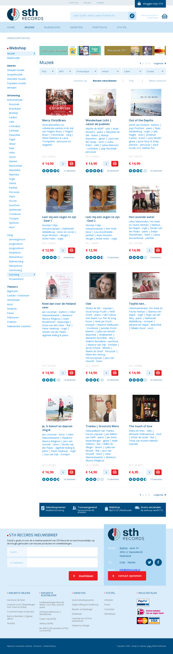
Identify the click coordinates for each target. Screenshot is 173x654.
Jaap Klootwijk (108, 148)
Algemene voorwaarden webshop (19, 646)
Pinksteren (13, 317)
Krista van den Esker (53, 325)
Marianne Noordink (96, 338)
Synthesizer (15, 209)
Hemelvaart (13, 299)
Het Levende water (142, 217)
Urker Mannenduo (139, 221)
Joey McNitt (154, 138)
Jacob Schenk (93, 347)
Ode (88, 304)
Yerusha (11, 623)
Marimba (14, 174)
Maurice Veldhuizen (107, 324)
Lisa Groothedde (103, 232)
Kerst (10, 304)
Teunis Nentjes (140, 224)
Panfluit (13, 187)
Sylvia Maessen (110, 145)
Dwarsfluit (14, 135)
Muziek (11, 53)
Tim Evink (154, 221)
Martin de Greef (94, 351)
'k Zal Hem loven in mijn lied (20, 612)
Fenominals (57, 134)
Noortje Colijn (50, 225)
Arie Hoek (111, 228)
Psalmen (12, 321)
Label (127, 71)
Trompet (14, 218)
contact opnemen (130, 576)
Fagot (12, 139)
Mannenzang (16, 261)
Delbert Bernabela (96, 341)
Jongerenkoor (16, 248)
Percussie (14, 192)
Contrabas (14, 126)
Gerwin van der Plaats (54, 331)
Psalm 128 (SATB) (48, 619)
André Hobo (48, 238)
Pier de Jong (109, 318)
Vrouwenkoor (16, 279)
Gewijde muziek (15, 70)
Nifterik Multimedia (156, 646)
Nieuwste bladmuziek (48, 594)
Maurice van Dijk (97, 344)
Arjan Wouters (50, 235)
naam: (13, 551)
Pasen (10, 313)
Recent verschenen (104, 80)
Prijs (44, 71)
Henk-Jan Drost (103, 321)
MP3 (61, 71)
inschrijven (86, 576)
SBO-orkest (109, 314)
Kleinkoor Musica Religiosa (57, 317)
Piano (12, 196)
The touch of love (140, 426)
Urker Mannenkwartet (58, 313)
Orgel (12, 178)
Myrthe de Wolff (94, 128)
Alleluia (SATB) (46, 623)
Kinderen (12, 308)
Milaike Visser (138, 328)
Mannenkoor (16, 257)
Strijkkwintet (105, 334)
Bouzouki (14, 104)
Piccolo (13, 200)
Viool (11, 227)
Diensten (79, 593)
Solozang (14, 274)
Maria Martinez (50, 138)
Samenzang (15, 270)
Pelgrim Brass (54, 131)
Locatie (150, 71)
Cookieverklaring (49, 646)
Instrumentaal (14, 99)
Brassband (15, 108)
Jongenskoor (16, 243)
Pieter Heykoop (50, 328)
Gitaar (12, 143)
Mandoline (14, 170)
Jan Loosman (49, 311)
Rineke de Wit (93, 308)
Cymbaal (13, 130)
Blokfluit (13, 113)
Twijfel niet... (137, 304)
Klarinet (13, 161)
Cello (11, 121)
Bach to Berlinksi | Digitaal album (19, 617)
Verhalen (12, 87)
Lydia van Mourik (105, 331)
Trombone (15, 214)
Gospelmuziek (14, 74)
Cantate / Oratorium (18, 295)
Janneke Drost (108, 328)
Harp (11, 148)
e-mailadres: (17, 562)
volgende (158, 63)
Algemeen (12, 291)
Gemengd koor (17, 239)
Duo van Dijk (51, 454)
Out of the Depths (141, 120)
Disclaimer (38, 646)
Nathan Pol (148, 148)
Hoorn (12, 157)
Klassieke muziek (16, 78)
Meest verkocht (157, 80)
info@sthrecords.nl (130, 569)
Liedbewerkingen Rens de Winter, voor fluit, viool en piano (52, 605)
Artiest (105, 71)
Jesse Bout (144, 141)
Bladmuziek (13, 57)
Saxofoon (14, 205)
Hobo (12, 152)
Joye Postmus (136, 128)
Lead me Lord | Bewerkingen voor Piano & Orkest (21, 605)
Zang (10, 235)
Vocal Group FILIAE (96, 311)
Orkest (12, 183)
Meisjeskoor (15, 265)
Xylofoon (14, 222)
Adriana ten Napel (139, 324)
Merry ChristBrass (54, 120)
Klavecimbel (15, 165)
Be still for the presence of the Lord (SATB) (54, 629)
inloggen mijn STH (153, 3)
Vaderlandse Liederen (19, 326)
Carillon (13, 117)
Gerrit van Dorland (139, 124)
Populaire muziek (16, 83)
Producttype (83, 71)
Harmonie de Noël (16, 600)
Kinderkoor (15, 252)
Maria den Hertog (95, 354)
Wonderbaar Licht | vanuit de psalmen (99, 122)
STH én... (111, 593)
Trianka (110, 430)
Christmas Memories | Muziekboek (50, 613)
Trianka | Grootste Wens (102, 426)
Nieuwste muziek (19, 593)
